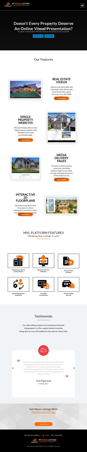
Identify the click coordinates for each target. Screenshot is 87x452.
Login (46, 435)
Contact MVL (57, 435)
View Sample (61, 180)
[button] (13, 368)
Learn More (62, 98)
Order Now (43, 424)
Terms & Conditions (33, 435)
